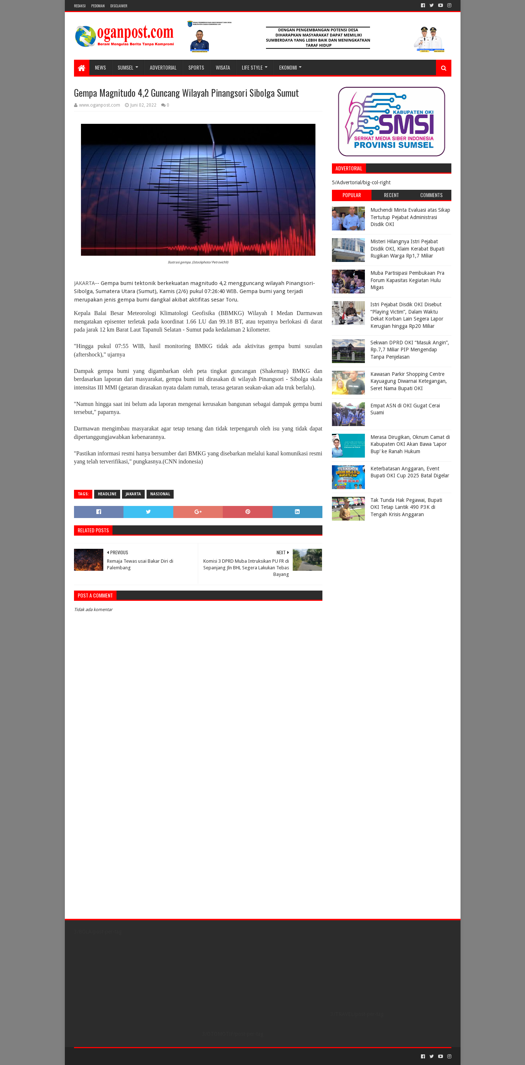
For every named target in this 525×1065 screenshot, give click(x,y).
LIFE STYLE (252, 67)
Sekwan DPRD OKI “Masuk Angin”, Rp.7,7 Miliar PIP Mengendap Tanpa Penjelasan (409, 350)
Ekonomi (288, 67)
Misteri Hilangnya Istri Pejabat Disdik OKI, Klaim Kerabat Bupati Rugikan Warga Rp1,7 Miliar (407, 248)
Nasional (160, 494)
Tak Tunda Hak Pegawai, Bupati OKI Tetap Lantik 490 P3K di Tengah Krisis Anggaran (406, 507)
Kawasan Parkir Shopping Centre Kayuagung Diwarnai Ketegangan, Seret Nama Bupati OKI (408, 381)
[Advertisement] (378, 570)
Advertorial (163, 67)
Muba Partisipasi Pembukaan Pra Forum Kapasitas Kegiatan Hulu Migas (407, 280)
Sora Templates (114, 1056)
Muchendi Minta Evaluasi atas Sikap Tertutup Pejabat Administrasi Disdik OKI (410, 217)
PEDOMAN (98, 5)
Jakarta (133, 494)
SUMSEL (125, 67)
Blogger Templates (157, 1056)
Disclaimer (118, 5)
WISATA (223, 67)
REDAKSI (80, 5)
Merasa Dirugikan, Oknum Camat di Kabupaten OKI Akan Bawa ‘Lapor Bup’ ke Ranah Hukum (410, 444)
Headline (107, 494)
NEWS (100, 67)
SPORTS (196, 67)
